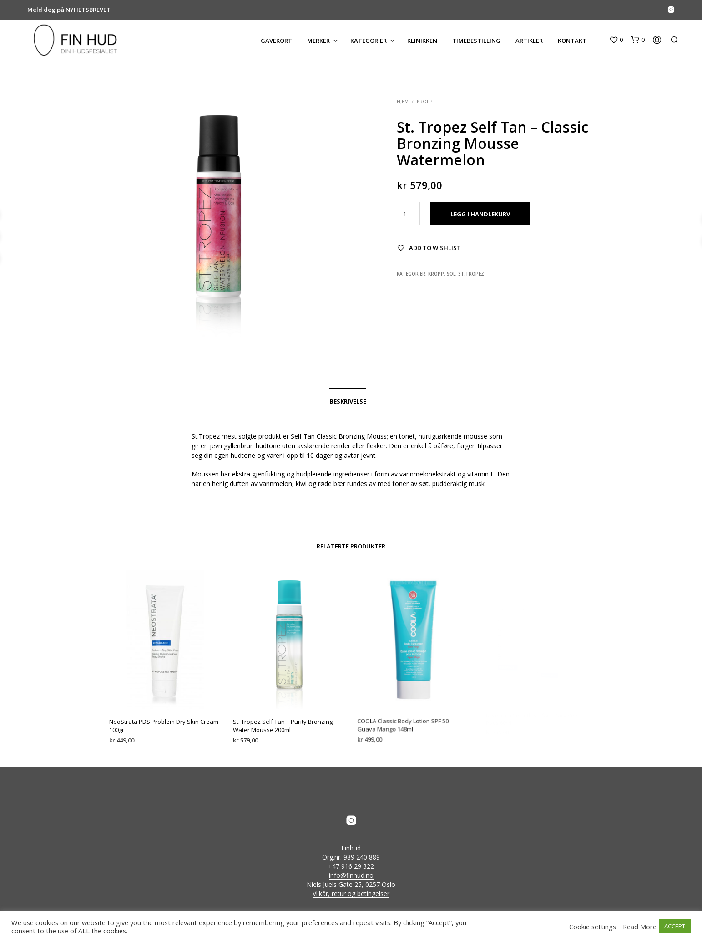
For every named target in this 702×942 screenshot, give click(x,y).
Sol (451, 274)
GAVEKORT (276, 40)
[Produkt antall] (408, 213)
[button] (616, 40)
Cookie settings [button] (592, 926)
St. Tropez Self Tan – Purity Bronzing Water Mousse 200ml (283, 721)
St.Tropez (471, 274)
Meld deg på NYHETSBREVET (69, 9)
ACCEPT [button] (674, 926)
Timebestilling (476, 40)
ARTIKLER (529, 40)
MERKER (318, 40)
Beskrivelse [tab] (347, 401)
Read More (640, 926)
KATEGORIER (368, 40)
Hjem (403, 101)
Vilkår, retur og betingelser (351, 893)
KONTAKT (572, 40)
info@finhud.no (351, 875)
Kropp (424, 101)
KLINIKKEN (422, 40)
